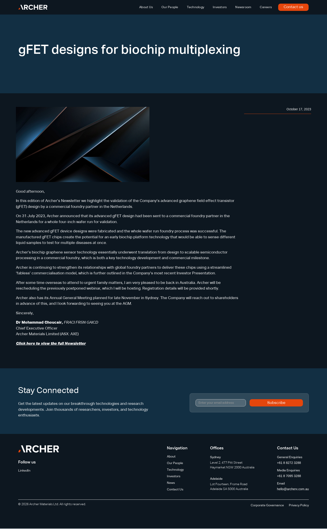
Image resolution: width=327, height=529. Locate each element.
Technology (195, 7)
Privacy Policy (299, 505)
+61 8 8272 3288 (289, 463)
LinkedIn (24, 470)
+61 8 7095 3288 (289, 476)
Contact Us (175, 489)
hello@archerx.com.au (293, 489)
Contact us (293, 7)
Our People (169, 7)
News (171, 483)
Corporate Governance (267, 505)
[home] (32, 7)
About (171, 456)
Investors (220, 7)
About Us (146, 7)
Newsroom (243, 7)
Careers (266, 7)
